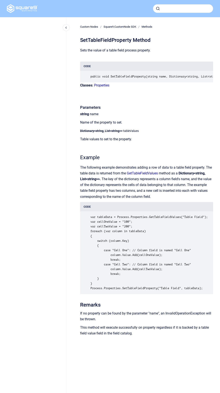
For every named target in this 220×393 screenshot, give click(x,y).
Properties (101, 85)
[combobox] (183, 9)
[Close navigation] (66, 27)
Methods (147, 26)
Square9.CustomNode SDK (120, 26)
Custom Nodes (89, 26)
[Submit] (157, 8)
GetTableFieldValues (142, 173)
